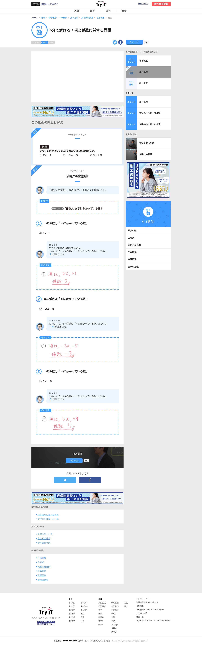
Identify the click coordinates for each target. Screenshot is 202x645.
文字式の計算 (44, 538)
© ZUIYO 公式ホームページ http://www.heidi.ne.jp (82, 641)
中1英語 (72, 603)
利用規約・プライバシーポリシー (150, 610)
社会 (124, 11)
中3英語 (72, 610)
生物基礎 (115, 610)
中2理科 (84, 606)
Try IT (101, 4)
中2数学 (72, 617)
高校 (100, 599)
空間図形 (42, 575)
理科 (108, 11)
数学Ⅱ (101, 614)
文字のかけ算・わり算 (48, 519)
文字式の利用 (44, 543)
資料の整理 (43, 580)
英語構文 (102, 606)
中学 (70, 599)
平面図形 (42, 571)
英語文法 (102, 603)
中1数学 (72, 614)
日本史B (114, 625)
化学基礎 (115, 606)
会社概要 (140, 606)
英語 (77, 11)
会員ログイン (143, 4)
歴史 (82, 617)
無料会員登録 (161, 4)
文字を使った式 (45, 534)
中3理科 (84, 610)
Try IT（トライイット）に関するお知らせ (153, 620)
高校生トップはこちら (49, 4)
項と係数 (143, 60)
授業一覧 (140, 617)
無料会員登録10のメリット (147, 602)
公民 (82, 621)
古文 (126, 603)
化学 (113, 617)
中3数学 (72, 621)
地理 (82, 614)
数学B (100, 625)
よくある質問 (141, 613)
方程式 (41, 562)
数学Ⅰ (101, 610)
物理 (113, 614)
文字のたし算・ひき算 (48, 514)
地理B (113, 632)
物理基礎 (115, 603)
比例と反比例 (44, 566)
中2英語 (72, 606)
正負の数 (42, 558)
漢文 (126, 606)
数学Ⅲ (101, 617)
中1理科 (84, 603)
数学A (100, 621)
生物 (113, 621)
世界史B (114, 628)
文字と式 (129, 93)
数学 (93, 11)
